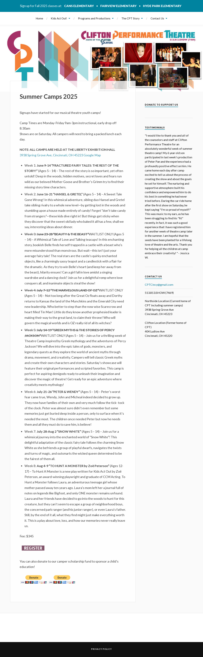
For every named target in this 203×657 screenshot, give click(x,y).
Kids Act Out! (59, 18)
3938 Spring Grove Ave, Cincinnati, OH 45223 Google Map (60, 155)
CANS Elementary (79, 6)
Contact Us (157, 18)
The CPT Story (130, 18)
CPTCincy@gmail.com (159, 284)
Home (39, 18)
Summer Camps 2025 (49, 96)
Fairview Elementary (118, 6)
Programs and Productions (94, 18)
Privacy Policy (101, 649)
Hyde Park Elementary (162, 6)
